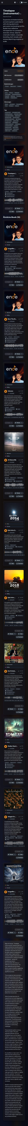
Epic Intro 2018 (12, 597)
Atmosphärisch (19, 104)
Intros (6, 92)
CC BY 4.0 (20, 71)
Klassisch (12, 689)
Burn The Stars (12, 319)
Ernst (6, 105)
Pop (6, 337)
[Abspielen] (5, 174)
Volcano (10, 391)
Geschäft (7, 96)
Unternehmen (14, 97)
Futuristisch (19, 96)
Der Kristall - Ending (14, 671)
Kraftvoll (17, 105)
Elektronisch (13, 86)
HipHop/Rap (20, 477)
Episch (6, 104)
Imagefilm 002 (12, 248)
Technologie (7, 94)
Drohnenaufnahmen (16, 94)
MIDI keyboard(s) (7, 138)
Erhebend (11, 105)
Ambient (19, 86)
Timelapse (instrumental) (16, 173)
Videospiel (17, 92)
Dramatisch (12, 104)
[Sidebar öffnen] (2, 2)
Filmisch (7, 86)
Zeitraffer (7, 97)
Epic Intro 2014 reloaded (15, 530)
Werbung (13, 96)
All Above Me (12, 460)
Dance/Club (12, 836)
